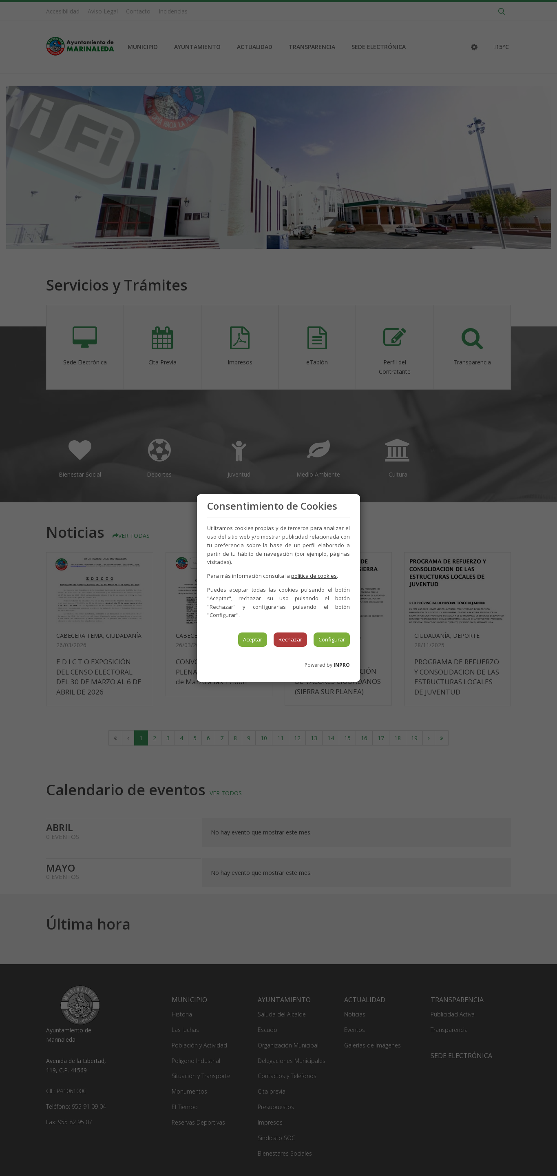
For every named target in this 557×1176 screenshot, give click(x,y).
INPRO (342, 664)
